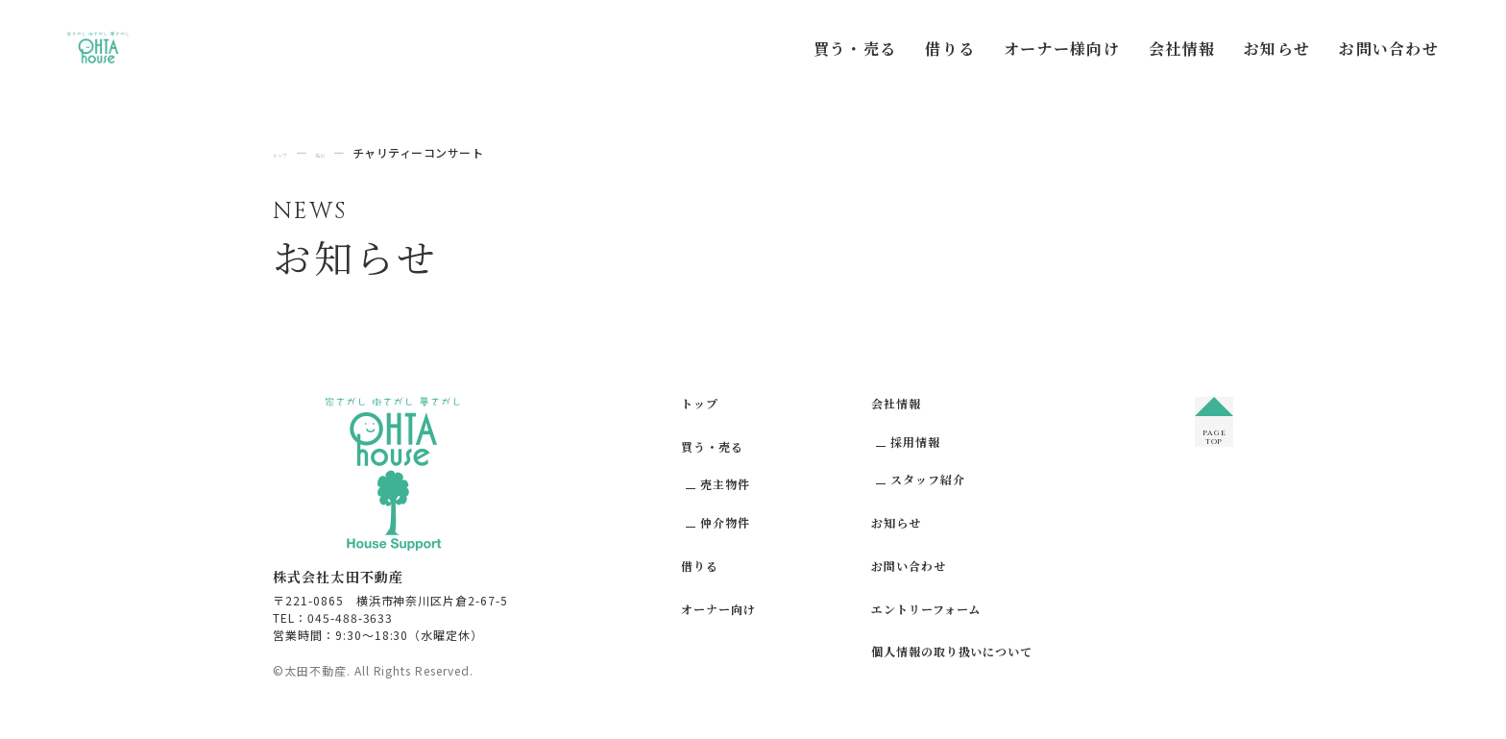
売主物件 (725, 484)
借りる (950, 48)
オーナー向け (718, 609)
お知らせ (1277, 48)
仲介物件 (725, 522)
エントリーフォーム (926, 609)
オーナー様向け (1062, 48)
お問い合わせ (1389, 48)
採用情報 (915, 441)
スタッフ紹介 (927, 479)
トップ (699, 403)
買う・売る (855, 48)
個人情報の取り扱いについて (951, 651)
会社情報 (1182, 48)
